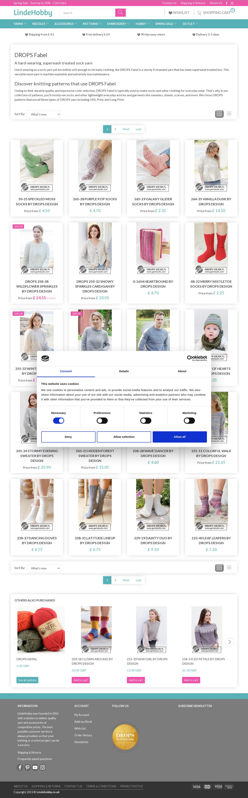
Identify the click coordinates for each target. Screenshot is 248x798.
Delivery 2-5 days (207, 34)
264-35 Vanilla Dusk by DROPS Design (211, 201)
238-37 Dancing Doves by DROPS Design (37, 540)
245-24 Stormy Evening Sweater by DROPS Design (37, 456)
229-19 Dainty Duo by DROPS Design (153, 540)
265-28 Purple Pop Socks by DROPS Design (95, 201)
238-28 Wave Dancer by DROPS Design (153, 453)
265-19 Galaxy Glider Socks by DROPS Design (153, 201)
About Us (216, 3)
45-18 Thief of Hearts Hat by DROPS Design (211, 371)
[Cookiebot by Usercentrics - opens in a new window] (190, 358)
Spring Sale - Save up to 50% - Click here (40, 3)
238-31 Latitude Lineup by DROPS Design (95, 540)
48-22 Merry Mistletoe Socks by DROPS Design (211, 283)
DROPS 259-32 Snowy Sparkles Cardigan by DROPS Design (95, 286)
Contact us (169, 3)
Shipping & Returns (193, 3)
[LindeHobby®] (33, 12)
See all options (27, 680)
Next (126, 129)
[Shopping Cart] (215, 12)
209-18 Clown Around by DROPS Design (92, 661)
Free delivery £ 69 (98, 34)
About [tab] (182, 371)
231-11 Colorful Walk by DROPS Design (211, 453)
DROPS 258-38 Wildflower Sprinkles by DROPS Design (37, 286)
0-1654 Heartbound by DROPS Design (153, 283)
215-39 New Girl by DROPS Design (147, 661)
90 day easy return (153, 34)
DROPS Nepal (26, 659)
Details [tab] (124, 371)
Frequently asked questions (35, 759)
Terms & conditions (101, 786)
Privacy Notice (131, 786)
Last (138, 129)
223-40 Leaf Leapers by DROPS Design (211, 540)
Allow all (180, 436)
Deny (68, 436)
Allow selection (123, 436)
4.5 (52, 34)
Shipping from (38, 34)
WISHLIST (179, 12)
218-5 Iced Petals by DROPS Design (203, 661)
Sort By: (20, 114)
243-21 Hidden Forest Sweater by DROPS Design (95, 456)
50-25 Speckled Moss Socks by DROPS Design (37, 201)
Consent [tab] (66, 371)
